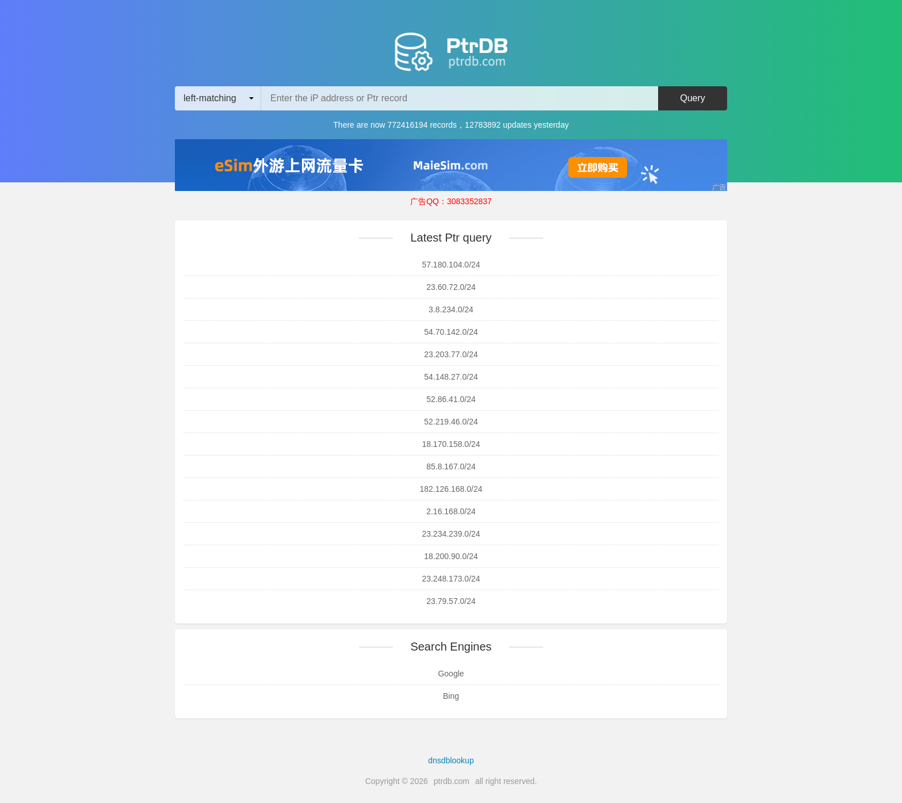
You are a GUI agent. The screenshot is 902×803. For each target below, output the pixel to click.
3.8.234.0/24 (451, 309)
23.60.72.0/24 (451, 287)
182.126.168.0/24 (451, 489)
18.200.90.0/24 (450, 556)
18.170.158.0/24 (451, 444)
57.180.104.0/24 (451, 264)
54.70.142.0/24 (450, 332)
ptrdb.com (451, 781)
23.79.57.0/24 (451, 601)
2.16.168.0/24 (451, 511)
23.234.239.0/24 (451, 533)
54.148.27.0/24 (450, 376)
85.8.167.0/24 (451, 466)
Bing (451, 696)
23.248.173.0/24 (451, 578)
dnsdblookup (450, 760)
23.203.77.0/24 (450, 354)
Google (451, 673)
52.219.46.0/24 (450, 421)
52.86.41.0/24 (451, 399)
